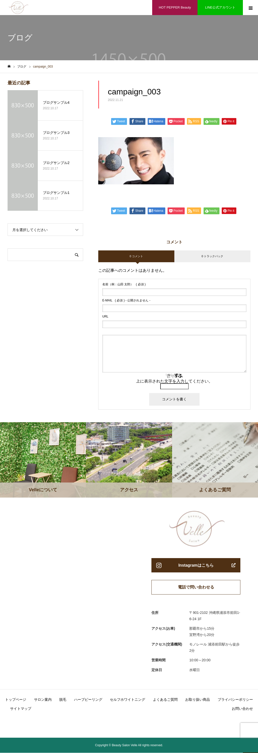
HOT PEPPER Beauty (175, 7)
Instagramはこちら (196, 565)
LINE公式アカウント (220, 7)
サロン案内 (43, 700)
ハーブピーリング (88, 700)
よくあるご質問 (165, 700)
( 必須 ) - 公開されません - (126, 300)
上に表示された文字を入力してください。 (174, 381)
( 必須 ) (124, 284)
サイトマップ (20, 709)
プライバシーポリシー (235, 700)
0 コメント (136, 256)
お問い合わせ (242, 709)
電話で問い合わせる (196, 587)
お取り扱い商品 (197, 700)
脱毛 (62, 700)
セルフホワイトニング (127, 700)
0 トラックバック (212, 256)
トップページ (15, 700)
